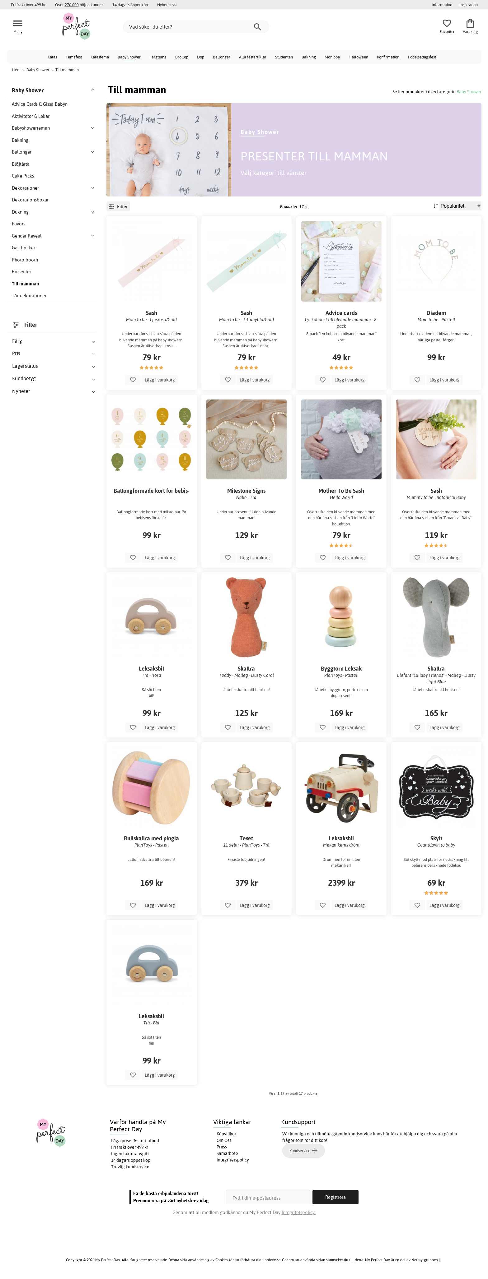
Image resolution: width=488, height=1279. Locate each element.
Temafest (74, 56)
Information (442, 4)
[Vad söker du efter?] (196, 27)
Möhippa (332, 56)
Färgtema (158, 56)
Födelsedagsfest (422, 56)
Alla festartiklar (252, 56)
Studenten (284, 56)
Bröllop (181, 56)
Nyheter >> (166, 4)
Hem (16, 69)
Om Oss (224, 1140)
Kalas (52, 56)
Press (222, 1147)
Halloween (358, 56)
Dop (200, 56)
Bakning (309, 56)
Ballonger (221, 56)
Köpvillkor (226, 1134)
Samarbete (227, 1153)
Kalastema (100, 56)
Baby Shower (129, 56)
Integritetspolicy (233, 1160)
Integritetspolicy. (299, 1212)
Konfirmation (388, 56)
